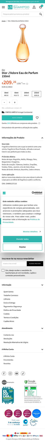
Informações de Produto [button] (13, 138)
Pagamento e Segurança (13, 306)
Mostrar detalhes (30, 232)
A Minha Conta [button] (8, 349)
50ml (16, 94)
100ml (26, 94)
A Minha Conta (9, 356)
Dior (3, 70)
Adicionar (17, 118)
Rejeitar (22, 247)
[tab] (22, 138)
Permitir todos (22, 239)
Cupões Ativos (9, 321)
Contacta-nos (9, 335)
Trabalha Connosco (11, 295)
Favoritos (7, 363)
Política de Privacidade (12, 310)
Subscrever (35, 263)
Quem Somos (8, 291)
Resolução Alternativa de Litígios (16, 342)
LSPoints (7, 299)
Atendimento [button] (7, 328)
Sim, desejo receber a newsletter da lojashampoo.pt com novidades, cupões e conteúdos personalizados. (20, 273)
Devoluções (8, 338)
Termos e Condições (11, 317)
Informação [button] (6, 285)
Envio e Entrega (9, 303)
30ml (6, 94)
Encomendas (8, 360)
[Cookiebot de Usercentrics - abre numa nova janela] (32, 193)
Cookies (6, 314)
